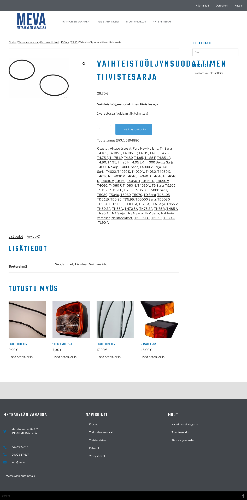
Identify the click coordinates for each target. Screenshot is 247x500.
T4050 (120, 181)
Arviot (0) (33, 236)
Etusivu (12, 42)
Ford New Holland (49, 42)
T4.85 (138, 158)
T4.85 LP (163, 158)
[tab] (16, 236)
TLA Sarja (158, 204)
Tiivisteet (81, 264)
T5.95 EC (141, 190)
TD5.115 (103, 199)
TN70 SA (131, 208)
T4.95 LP (136, 162)
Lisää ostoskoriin (134, 129)
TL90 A (103, 222)
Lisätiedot (16, 236)
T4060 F (115, 185)
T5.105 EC (141, 218)
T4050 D (133, 181)
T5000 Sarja (158, 190)
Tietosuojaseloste (183, 440)
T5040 (114, 195)
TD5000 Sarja (145, 199)
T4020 (111, 171)
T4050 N (148, 181)
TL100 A (131, 204)
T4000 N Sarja (108, 167)
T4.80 (128, 158)
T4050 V (162, 181)
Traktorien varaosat (76, 21)
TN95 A (103, 213)
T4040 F (158, 176)
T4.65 (154, 153)
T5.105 (170, 185)
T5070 (137, 195)
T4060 (102, 185)
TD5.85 (115, 199)
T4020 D (123, 171)
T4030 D (163, 171)
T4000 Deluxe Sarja (159, 162)
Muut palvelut (136, 21)
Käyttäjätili (202, 5)
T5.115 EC (115, 190)
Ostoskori (222, 5)
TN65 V (117, 208)
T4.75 (164, 153)
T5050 (156, 218)
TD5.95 (128, 199)
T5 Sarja (65, 42)
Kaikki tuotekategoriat (185, 424)
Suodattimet (64, 264)
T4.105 (102, 153)
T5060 (125, 195)
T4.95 (111, 162)
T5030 (102, 195)
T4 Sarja (166, 148)
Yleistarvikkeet (108, 21)
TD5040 (103, 204)
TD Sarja (150, 195)
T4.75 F (102, 158)
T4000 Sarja (129, 167)
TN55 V (172, 204)
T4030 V (118, 176)
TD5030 (163, 199)
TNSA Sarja (134, 213)
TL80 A (169, 218)
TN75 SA (146, 208)
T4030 (151, 171)
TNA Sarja (117, 213)
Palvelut (94, 448)
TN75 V (159, 208)
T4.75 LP (115, 158)
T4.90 (101, 162)
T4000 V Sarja (150, 167)
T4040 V (107, 181)
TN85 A (172, 208)
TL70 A (144, 204)
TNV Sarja (151, 213)
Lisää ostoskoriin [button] (21, 357)
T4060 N (129, 185)
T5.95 (74, 42)
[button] (84, 64)
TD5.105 (163, 195)
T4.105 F (115, 153)
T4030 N (103, 176)
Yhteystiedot (162, 21)
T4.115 (143, 153)
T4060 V (143, 185)
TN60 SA (104, 208)
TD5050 (117, 204)
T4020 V (138, 171)
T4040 (131, 176)
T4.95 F (123, 162)
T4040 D (144, 176)
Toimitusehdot (180, 432)
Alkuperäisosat (120, 148)
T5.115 (102, 190)
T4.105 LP (130, 153)
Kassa (238, 5)
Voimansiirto (98, 264)
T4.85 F (150, 158)
